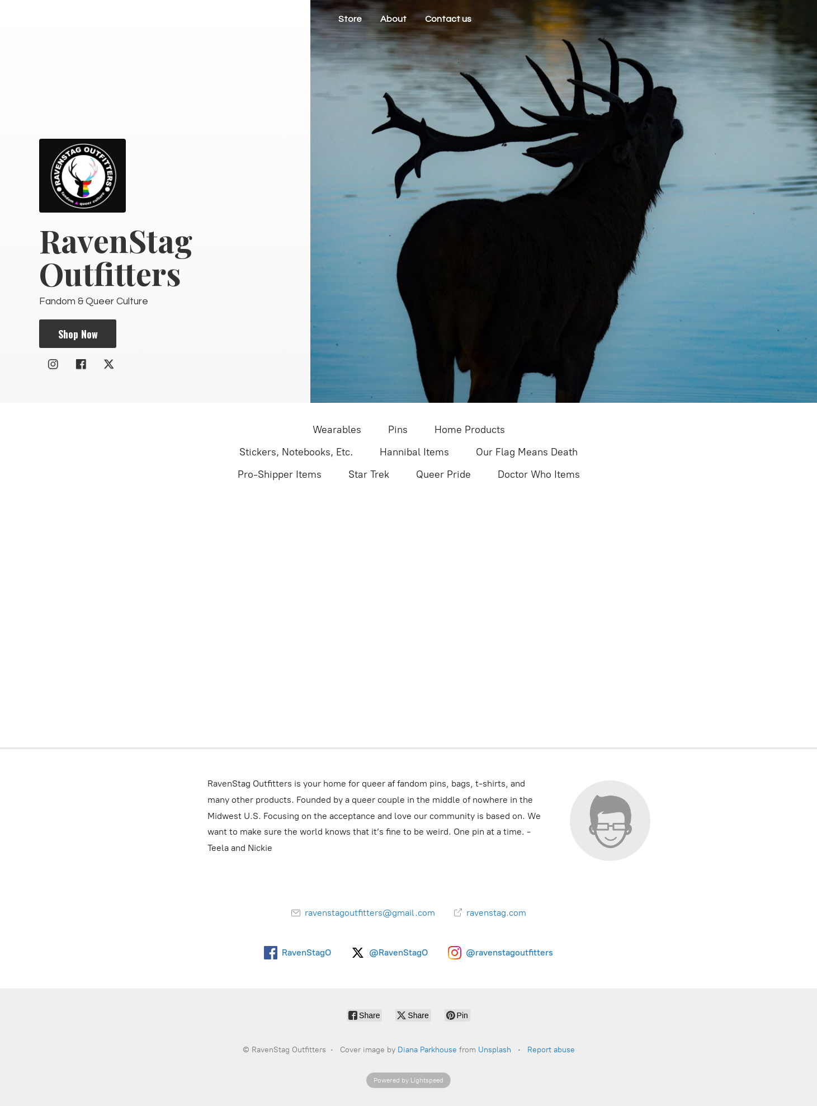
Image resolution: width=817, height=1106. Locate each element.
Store (350, 19)
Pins (398, 429)
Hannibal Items (414, 452)
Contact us (448, 19)
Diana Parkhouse (427, 1050)
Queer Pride (443, 474)
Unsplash (494, 1050)
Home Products (470, 429)
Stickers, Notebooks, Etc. (296, 452)
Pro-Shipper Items (280, 474)
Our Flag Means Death (527, 452)
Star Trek (368, 474)
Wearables (337, 429)
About (393, 19)
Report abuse (551, 1050)
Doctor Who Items (539, 474)
